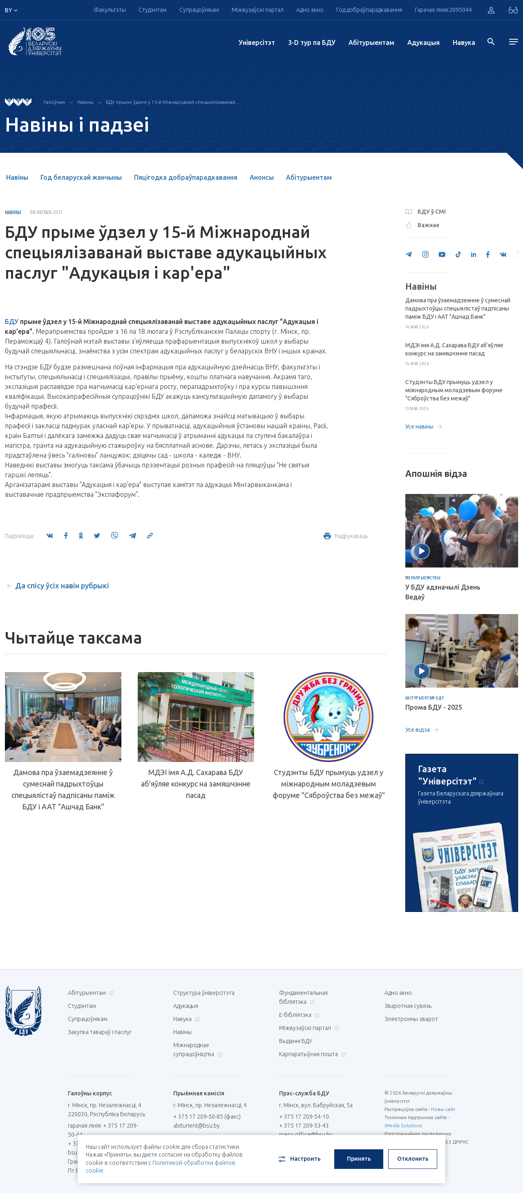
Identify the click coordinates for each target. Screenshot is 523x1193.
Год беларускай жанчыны (81, 177)
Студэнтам (153, 10)
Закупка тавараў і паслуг (100, 1032)
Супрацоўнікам (199, 10)
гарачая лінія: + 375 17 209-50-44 (103, 1130)
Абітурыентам (371, 42)
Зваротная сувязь (407, 1006)
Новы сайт (443, 1109)
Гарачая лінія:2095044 (443, 10)
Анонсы (262, 177)
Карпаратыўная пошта (311, 1054)
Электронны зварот (411, 1019)
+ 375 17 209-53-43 (304, 1125)
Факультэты (110, 10)
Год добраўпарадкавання (369, 10)
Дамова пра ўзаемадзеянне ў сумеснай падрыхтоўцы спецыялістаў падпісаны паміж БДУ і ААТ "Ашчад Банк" (63, 789)
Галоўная (54, 102)
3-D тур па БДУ (311, 42)
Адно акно (310, 10)
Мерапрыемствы (423, 578)
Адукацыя (423, 42)
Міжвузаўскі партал (258, 10)
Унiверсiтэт (257, 42)
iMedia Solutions (403, 1125)
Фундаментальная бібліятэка (303, 997)
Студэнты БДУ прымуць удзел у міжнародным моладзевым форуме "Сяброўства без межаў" (329, 783)
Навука (464, 42)
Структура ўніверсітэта (204, 993)
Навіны (85, 102)
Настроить (299, 1159)
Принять (359, 1158)
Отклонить (413, 1158)
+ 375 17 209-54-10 (304, 1116)
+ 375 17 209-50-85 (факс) (207, 1116)
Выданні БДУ (295, 1041)
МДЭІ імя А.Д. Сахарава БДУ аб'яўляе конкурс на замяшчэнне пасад (195, 783)
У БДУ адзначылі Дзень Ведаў (443, 592)
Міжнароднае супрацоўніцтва (197, 1049)
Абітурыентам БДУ (424, 698)
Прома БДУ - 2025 (433, 707)
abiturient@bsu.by (196, 1125)
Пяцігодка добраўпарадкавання (185, 177)
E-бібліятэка (298, 1015)
